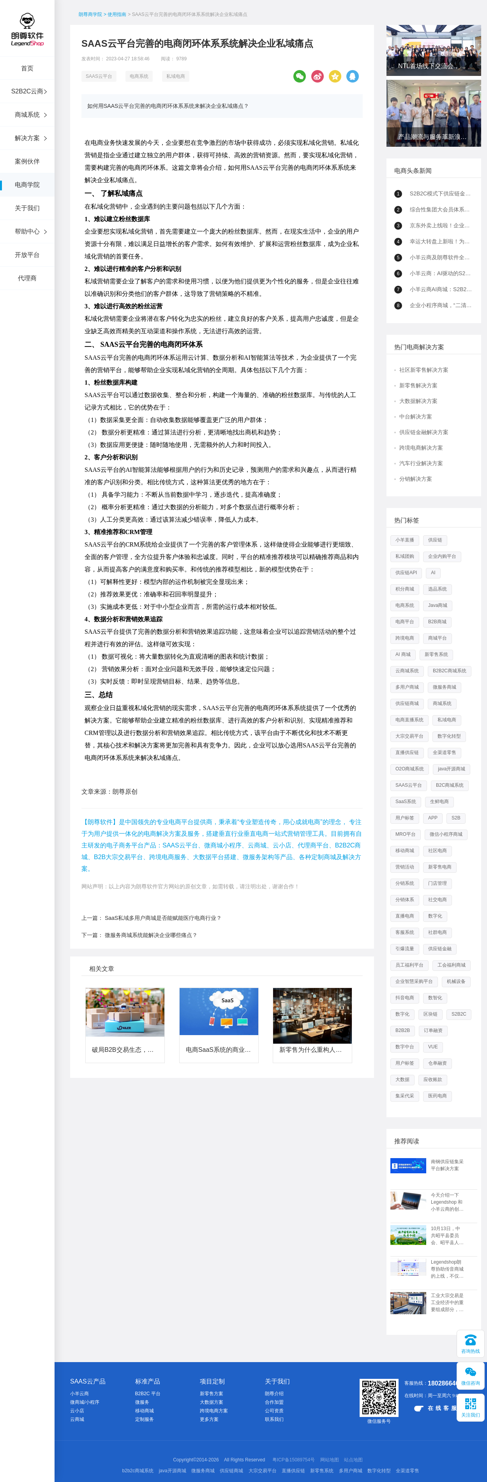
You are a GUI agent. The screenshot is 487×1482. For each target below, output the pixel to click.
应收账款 (432, 1079)
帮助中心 (27, 231)
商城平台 (437, 638)
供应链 (435, 540)
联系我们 (274, 1419)
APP (433, 818)
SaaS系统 (405, 801)
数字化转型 (449, 736)
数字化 (435, 916)
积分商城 (404, 589)
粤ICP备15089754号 (293, 1460)
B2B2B (402, 1030)
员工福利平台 (409, 965)
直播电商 (404, 916)
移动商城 (404, 850)
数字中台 (404, 1047)
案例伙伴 (27, 161)
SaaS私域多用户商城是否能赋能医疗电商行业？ (163, 918)
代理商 (27, 278)
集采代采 (404, 1096)
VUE (433, 1047)
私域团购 (404, 556)
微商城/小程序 (84, 1402)
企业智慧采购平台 (414, 981)
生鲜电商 (439, 801)
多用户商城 (407, 687)
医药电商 (437, 1096)
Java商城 (437, 605)
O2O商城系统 (409, 769)
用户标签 (404, 818)
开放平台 (27, 254)
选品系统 (437, 589)
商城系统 (27, 114)
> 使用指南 (115, 14)
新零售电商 (440, 867)
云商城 (77, 1419)
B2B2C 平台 (148, 1393)
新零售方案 (211, 1393)
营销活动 (404, 867)
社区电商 (437, 850)
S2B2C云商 (27, 91)
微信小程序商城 (446, 834)
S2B (456, 818)
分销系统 (404, 883)
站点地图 (353, 1460)
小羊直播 (404, 540)
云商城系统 (407, 670)
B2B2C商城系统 (449, 670)
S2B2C (459, 1014)
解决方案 (27, 138)
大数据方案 (211, 1402)
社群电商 (437, 932)
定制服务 (144, 1419)
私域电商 (175, 76)
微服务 (142, 1402)
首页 (27, 68)
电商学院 (27, 184)
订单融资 (433, 1030)
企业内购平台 (442, 556)
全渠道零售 (444, 752)
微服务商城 (444, 687)
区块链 (430, 1014)
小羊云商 (79, 1393)
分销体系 (404, 899)
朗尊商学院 (90, 14)
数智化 (435, 997)
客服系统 (404, 932)
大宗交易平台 (409, 736)
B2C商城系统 (450, 785)
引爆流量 (404, 948)
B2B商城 (437, 621)
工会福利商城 (452, 965)
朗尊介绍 (274, 1393)
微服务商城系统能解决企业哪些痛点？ (151, 935)
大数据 (402, 1079)
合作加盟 (274, 1402)
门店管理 (437, 883)
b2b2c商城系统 (138, 1470)
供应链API (406, 572)
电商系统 (139, 76)
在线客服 (436, 1408)
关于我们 (27, 208)
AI (433, 572)
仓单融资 (437, 1063)
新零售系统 (436, 654)
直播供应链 (407, 752)
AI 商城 (403, 654)
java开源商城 (451, 769)
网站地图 (329, 1460)
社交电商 (437, 899)
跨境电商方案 (214, 1410)
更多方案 (209, 1419)
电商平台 (404, 621)
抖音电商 (404, 997)
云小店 (77, 1410)
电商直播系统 (409, 720)
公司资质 (274, 1410)
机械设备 (456, 981)
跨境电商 (404, 638)
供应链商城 (407, 703)
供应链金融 (440, 948)
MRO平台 (405, 834)
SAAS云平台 (99, 76)
